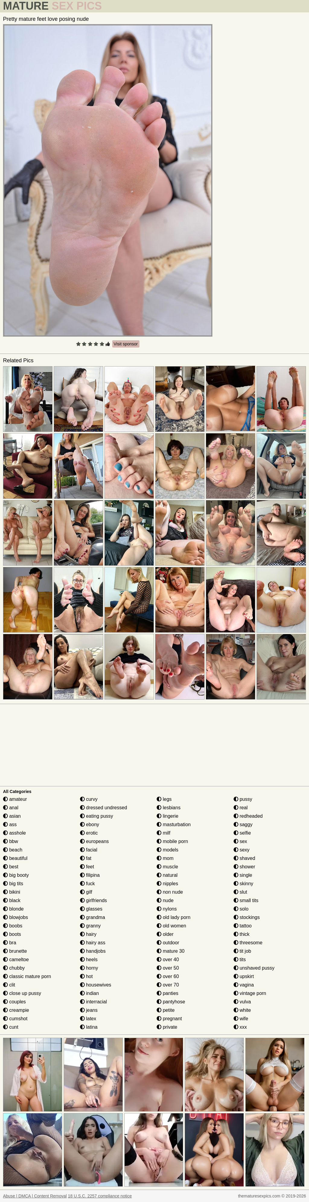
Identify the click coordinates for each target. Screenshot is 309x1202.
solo (241, 908)
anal (10, 807)
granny (90, 925)
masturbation (174, 824)
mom (165, 858)
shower (244, 866)
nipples (167, 883)
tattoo (243, 925)
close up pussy (22, 993)
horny (89, 968)
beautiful (15, 858)
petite (166, 1010)
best (10, 866)
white (242, 1010)
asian (12, 816)
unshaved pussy (254, 968)
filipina (90, 875)
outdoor (168, 942)
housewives (95, 984)
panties (167, 993)
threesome (248, 942)
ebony (89, 824)
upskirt (244, 976)
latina (89, 1027)
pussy (243, 799)
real (241, 807)
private (167, 1027)
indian (89, 993)
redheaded (248, 816)
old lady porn (173, 917)
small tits (246, 900)
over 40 (168, 959)
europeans (94, 841)
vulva (242, 1001)
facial (88, 849)
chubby (14, 968)
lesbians (168, 807)
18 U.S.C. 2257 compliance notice (100, 1196)
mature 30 (170, 951)
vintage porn (250, 993)
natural (167, 875)
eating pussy (96, 816)
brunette (15, 951)
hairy (88, 934)
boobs (12, 925)
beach (12, 849)
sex (240, 841)
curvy (89, 799)
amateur (15, 799)
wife (241, 1018)
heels (89, 959)
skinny (243, 883)
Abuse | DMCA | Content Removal (35, 1196)
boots (12, 934)
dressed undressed (103, 807)
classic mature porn (27, 976)
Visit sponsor (126, 343)
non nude (170, 892)
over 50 (168, 968)
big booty (16, 875)
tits (240, 959)
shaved (244, 858)
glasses (91, 908)
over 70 (168, 984)
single (243, 875)
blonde (13, 908)
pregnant (169, 1018)
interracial (93, 1001)
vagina (244, 984)
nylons (167, 908)
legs (164, 799)
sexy (242, 849)
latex (88, 1018)
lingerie (167, 816)
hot (86, 976)
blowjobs (15, 917)
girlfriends (93, 900)
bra (9, 942)
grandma (92, 917)
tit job (242, 951)
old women (171, 925)
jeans (89, 1010)
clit (9, 984)
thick (242, 934)
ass (10, 824)
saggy (243, 824)
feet (87, 866)
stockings (247, 917)
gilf (86, 892)
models (167, 849)
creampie (16, 1010)
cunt (10, 1027)
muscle (167, 866)
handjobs (93, 951)
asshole (14, 832)
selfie (242, 832)
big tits (13, 883)
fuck (87, 883)
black (12, 900)
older (165, 934)
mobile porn (172, 841)
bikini (11, 892)
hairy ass (92, 942)
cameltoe (16, 959)
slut (240, 892)
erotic (89, 832)
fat (85, 858)
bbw (10, 841)
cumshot (15, 1018)
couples (14, 1001)
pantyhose (171, 1001)
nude (165, 900)
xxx (240, 1027)
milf (163, 832)
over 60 (168, 976)
